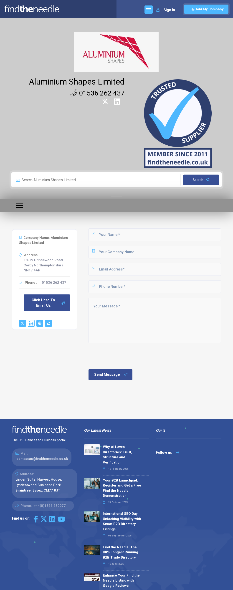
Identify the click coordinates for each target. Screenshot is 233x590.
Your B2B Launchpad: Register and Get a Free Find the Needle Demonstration (122, 488)
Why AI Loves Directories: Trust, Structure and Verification (117, 454)
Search (201, 180)
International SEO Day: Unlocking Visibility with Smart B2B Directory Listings (122, 521)
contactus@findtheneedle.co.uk (42, 459)
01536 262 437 (98, 93)
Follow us (167, 452)
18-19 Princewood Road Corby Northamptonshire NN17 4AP (43, 265)
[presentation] (122, 356)
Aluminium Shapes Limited (77, 82)
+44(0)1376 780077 (50, 506)
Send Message (111, 374)
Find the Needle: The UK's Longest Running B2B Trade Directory (120, 552)
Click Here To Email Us (48, 303)
